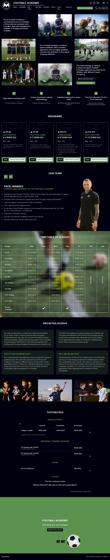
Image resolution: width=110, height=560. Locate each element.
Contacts (69, 7)
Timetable (38, 7)
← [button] (6, 177)
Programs (22, 7)
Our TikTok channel (90, 3)
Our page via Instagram (97, 3)
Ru (107, 3)
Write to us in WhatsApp (94, 3)
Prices (53, 7)
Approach (47, 7)
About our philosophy (86, 79)
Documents (5, 556)
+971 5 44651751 (103, 8)
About (15, 7)
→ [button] (11, 177)
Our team (29, 8)
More (6, 159)
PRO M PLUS (59, 8)
